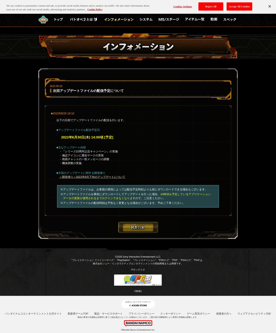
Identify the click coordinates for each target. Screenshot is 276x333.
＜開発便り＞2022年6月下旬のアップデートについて (92, 176)
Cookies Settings (182, 4)
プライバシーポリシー (141, 313)
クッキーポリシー (170, 313)
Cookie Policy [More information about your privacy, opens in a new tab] (94, 7)
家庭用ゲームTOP (78, 313)
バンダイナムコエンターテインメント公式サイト (33, 313)
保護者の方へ (224, 313)
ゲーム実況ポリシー (198, 313)
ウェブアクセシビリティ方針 (254, 313)
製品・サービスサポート (108, 313)
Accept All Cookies (239, 4)
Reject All (210, 4)
